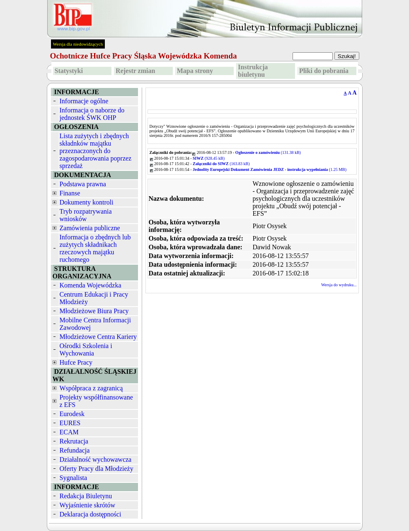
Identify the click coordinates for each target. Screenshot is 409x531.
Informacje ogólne (84, 101)
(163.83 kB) (221, 163)
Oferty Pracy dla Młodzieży (96, 468)
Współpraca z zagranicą (91, 388)
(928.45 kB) (209, 158)
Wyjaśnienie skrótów (88, 505)
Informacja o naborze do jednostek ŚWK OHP (92, 114)
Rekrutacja (74, 441)
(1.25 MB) (269, 169)
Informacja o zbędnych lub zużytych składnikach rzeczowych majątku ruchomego (95, 248)
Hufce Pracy (76, 362)
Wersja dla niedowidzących (78, 43)
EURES (70, 422)
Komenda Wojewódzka (90, 285)
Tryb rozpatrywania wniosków (86, 215)
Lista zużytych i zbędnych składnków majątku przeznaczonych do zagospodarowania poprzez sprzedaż (96, 150)
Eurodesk (72, 413)
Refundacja (75, 450)
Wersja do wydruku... (339, 285)
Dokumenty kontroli (87, 202)
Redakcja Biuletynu (86, 495)
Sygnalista (73, 477)
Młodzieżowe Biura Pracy (94, 310)
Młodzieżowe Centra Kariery (98, 336)
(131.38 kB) (268, 152)
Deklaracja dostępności (90, 514)
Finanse (70, 193)
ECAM (69, 432)
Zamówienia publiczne (90, 227)
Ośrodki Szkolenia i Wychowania (86, 349)
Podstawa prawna (83, 184)
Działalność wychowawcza (96, 459)
